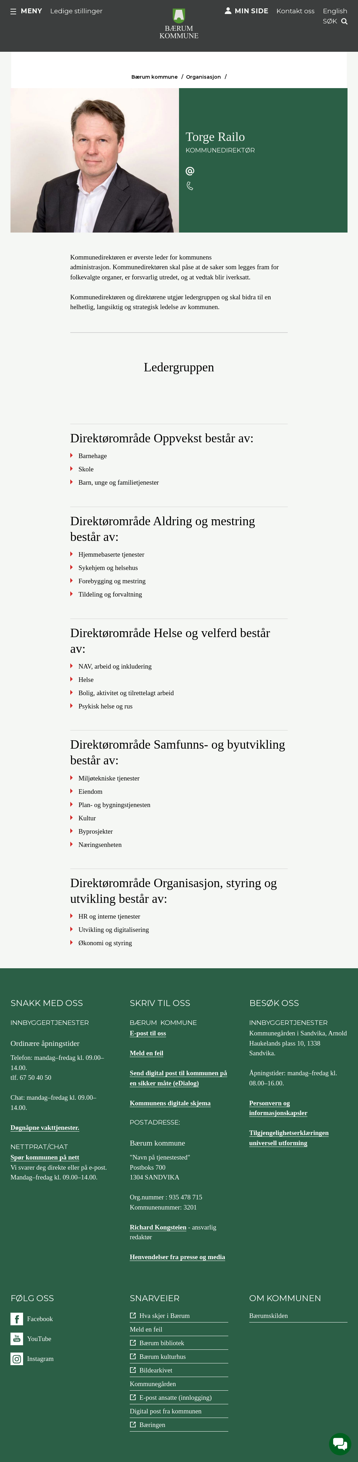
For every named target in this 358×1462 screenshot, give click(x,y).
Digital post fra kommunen (165, 1411)
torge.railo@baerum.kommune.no (246, 171)
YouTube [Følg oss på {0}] (39, 1338)
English (335, 11)
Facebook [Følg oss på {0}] (40, 1318)
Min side (251, 11)
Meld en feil (146, 1053)
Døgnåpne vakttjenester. (44, 1127)
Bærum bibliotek (161, 1343)
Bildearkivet (155, 1370)
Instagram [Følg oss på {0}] (40, 1358)
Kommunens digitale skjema (170, 1103)
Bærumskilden (268, 1315)
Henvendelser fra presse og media (177, 1257)
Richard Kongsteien (158, 1227)
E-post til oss (148, 1033)
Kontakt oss (296, 11)
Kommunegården (153, 1384)
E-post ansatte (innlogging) (175, 1397)
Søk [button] (330, 21)
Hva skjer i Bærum (164, 1315)
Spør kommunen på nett (44, 1157)
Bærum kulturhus (162, 1356)
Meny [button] (31, 11)
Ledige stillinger (76, 11)
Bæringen (152, 1424)
